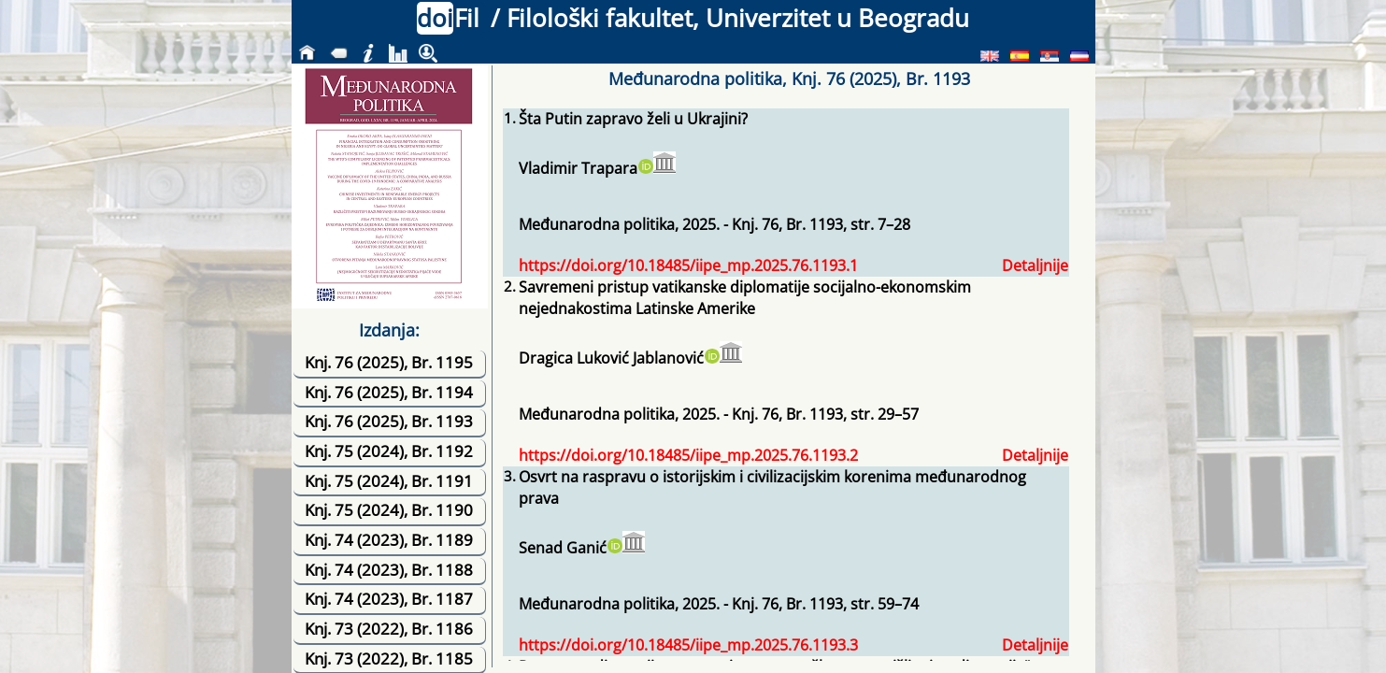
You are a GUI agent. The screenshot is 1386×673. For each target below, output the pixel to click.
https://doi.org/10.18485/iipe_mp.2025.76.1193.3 (688, 645)
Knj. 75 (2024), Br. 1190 (389, 510)
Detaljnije (1035, 265)
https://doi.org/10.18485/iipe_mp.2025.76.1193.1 (688, 265)
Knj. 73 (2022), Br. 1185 (389, 658)
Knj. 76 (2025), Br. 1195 (389, 362)
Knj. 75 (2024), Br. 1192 (389, 451)
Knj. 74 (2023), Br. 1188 (389, 569)
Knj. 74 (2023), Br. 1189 (389, 540)
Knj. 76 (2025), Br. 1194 (389, 392)
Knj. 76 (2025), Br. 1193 (389, 421)
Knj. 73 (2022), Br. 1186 (389, 628)
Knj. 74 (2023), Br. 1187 (389, 598)
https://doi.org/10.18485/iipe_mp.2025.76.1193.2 (688, 455)
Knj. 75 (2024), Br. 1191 (389, 481)
